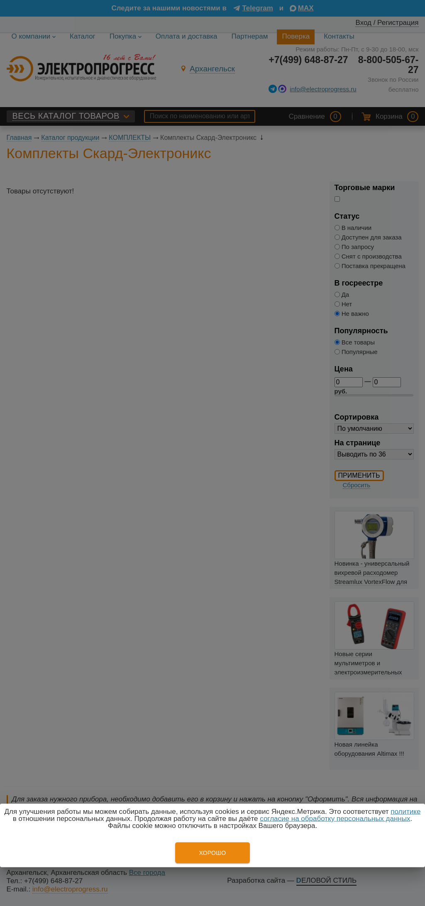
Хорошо (212, 853)
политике (405, 812)
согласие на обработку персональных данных (335, 819)
